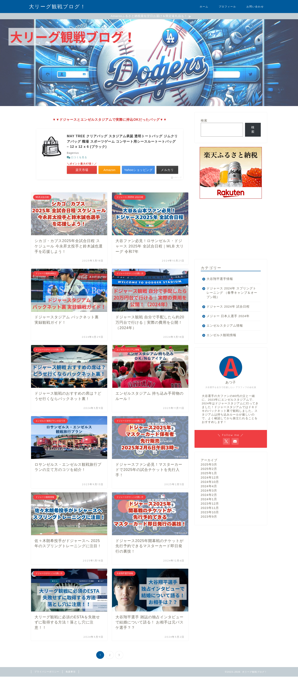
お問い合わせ (255, 6)
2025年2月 (209, 469)
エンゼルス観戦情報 (221, 335)
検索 (204, 121)
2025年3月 (209, 465)
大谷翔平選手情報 (220, 279)
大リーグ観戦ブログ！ (57, 6)
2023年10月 (210, 512)
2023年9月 (209, 517)
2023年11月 (210, 508)
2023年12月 (210, 504)
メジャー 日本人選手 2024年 (228, 316)
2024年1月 (209, 499)
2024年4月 (209, 486)
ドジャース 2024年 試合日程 (228, 307)
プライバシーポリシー (46, 672)
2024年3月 (209, 491)
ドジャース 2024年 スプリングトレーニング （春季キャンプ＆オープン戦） (230, 293)
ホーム (204, 6)
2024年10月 (210, 482)
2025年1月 (209, 473)
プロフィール (227, 6)
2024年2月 (209, 495)
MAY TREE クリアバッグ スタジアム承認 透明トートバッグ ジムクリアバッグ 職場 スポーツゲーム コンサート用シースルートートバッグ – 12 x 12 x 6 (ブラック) (122, 142)
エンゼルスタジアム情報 (225, 326)
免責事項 (71, 672)
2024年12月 (210, 478)
